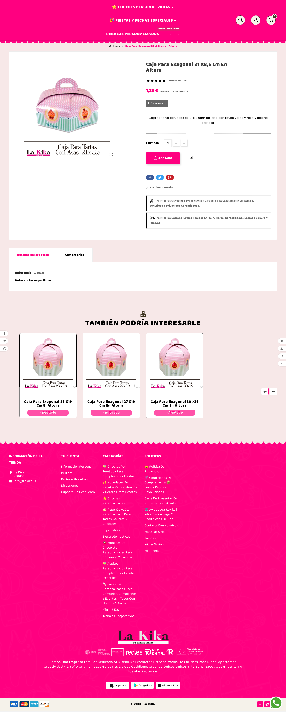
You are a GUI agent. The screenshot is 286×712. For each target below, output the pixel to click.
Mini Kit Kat (111, 611)
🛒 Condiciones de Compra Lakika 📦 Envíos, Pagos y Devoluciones (158, 486)
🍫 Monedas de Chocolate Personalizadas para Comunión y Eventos (117, 551)
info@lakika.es (25, 482)
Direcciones (69, 487)
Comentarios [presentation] (74, 255)
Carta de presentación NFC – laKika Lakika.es (160, 502)
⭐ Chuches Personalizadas (114, 502)
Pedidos (67, 474)
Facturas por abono (75, 480)
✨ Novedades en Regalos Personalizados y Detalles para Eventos (120, 488)
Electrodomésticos (116, 538)
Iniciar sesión (154, 546)
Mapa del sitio (154, 533)
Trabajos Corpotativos (119, 617)
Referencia (23, 273)
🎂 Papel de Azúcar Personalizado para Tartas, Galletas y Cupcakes (117, 518)
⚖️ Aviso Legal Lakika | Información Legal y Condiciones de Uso (160, 515)
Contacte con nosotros (161, 527)
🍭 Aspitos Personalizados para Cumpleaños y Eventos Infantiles (119, 572)
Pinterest (170, 177)
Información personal (76, 468)
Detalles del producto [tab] (33, 255)
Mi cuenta (151, 552)
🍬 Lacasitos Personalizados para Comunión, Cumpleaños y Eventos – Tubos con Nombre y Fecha (120, 594)
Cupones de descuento (78, 493)
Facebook (150, 177)
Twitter (160, 177)
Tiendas (150, 539)
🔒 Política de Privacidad (154, 470)
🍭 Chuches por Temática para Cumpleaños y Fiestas (118, 472)
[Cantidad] (168, 143)
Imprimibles (111, 531)
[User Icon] (255, 20)
